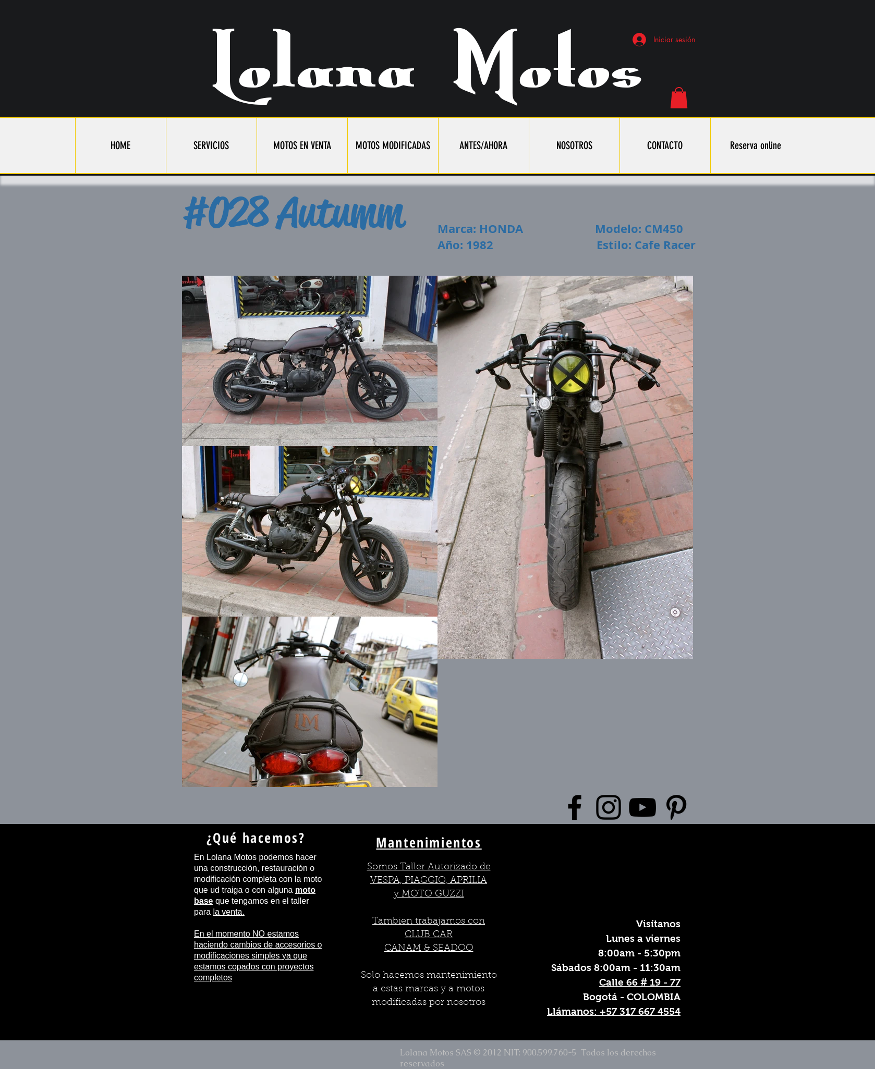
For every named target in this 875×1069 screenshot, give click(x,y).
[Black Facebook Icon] (574, 807)
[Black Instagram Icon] (608, 807)
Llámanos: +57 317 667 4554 (613, 1011)
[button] (679, 97)
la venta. (228, 911)
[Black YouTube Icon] (642, 807)
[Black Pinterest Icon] (676, 807)
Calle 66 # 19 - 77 (639, 982)
